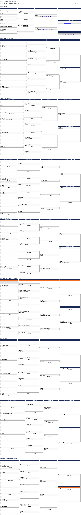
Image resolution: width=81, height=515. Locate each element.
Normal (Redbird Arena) (46, 16)
